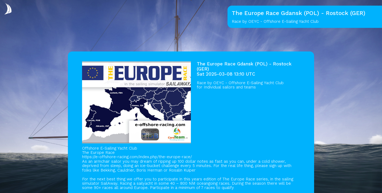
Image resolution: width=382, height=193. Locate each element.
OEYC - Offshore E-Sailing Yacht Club (248, 82)
